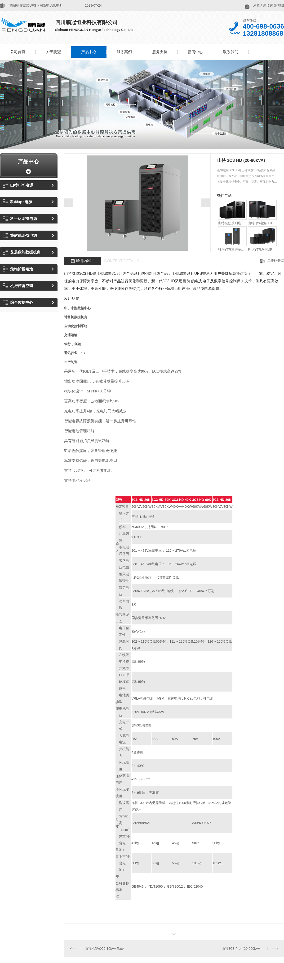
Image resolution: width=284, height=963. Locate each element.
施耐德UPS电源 (20, 235)
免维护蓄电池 (18, 269)
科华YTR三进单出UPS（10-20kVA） (232, 249)
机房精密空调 (18, 286)
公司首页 (17, 52)
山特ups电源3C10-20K (262, 223)
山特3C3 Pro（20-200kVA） (242, 948)
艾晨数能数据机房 (21, 252)
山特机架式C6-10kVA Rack (104, 948)
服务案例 (124, 52)
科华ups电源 (17, 202)
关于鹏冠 (53, 52)
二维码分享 (275, 260)
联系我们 (230, 52)
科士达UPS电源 (20, 219)
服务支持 (159, 52)
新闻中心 (195, 52)
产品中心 (88, 52)
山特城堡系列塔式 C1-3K (232, 223)
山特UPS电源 (18, 185)
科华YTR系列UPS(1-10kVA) (262, 249)
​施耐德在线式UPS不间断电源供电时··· (37, 5)
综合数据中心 (18, 303)
